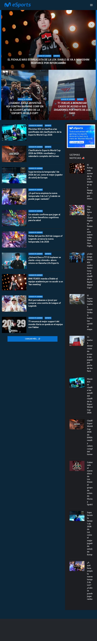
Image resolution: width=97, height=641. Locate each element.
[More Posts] (33, 339)
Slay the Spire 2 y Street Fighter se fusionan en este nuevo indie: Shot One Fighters (89, 226)
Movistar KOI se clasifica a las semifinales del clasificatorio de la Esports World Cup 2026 (44, 132)
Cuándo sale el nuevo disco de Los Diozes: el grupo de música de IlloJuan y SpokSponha (89, 483)
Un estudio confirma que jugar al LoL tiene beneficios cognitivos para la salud (44, 217)
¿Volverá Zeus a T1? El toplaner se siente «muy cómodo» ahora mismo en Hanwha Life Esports (44, 260)
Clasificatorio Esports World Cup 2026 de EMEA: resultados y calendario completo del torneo (44, 153)
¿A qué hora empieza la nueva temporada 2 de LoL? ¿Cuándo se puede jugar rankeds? (44, 196)
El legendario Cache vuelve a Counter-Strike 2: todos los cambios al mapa (89, 312)
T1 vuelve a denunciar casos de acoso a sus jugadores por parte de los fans (72, 108)
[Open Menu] (91, 5)
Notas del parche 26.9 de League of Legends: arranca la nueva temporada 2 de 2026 (45, 238)
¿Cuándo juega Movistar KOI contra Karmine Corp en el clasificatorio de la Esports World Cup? (24, 108)
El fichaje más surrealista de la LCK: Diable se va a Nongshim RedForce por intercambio (48, 61)
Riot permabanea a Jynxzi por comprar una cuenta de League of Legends (44, 303)
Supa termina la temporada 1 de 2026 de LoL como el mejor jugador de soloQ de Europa (45, 174)
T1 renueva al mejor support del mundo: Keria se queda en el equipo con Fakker (45, 324)
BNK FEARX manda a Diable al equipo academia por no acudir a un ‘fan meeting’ (45, 281)
